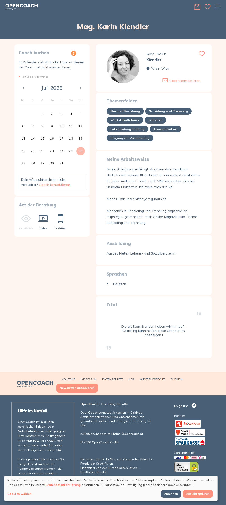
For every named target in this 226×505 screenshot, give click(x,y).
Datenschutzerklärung (63, 485)
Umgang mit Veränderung (130, 138)
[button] (197, 6)
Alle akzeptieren (198, 494)
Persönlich (26, 222)
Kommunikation (165, 129)
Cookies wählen (19, 494)
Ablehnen (171, 494)
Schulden (155, 120)
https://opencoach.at (128, 434)
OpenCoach (89, 404)
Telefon (60, 222)
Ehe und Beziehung (125, 111)
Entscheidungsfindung (127, 129)
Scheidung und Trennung (168, 111)
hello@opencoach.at (95, 434)
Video (43, 222)
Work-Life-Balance (124, 120)
